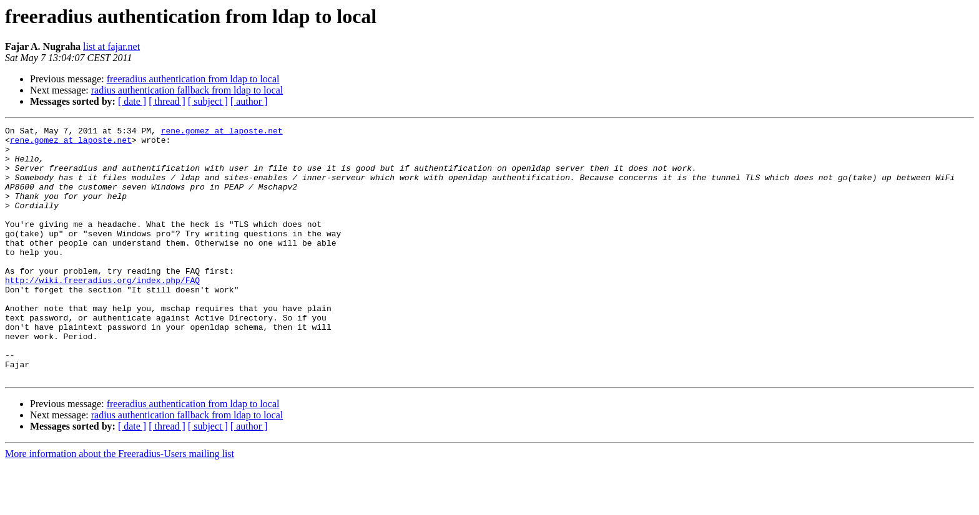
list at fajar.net (111, 46)
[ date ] (132, 101)
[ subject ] (208, 101)
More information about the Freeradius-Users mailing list (119, 504)
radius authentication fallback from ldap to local (187, 90)
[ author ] (249, 101)
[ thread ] (167, 101)
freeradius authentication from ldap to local (193, 79)
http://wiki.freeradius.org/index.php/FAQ (102, 311)
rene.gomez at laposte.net (222, 132)
